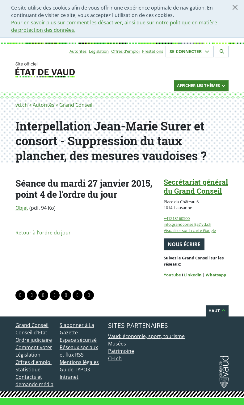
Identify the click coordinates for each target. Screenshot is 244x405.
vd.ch (21, 104)
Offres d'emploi (125, 51)
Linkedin (193, 275)
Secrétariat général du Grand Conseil (196, 186)
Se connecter (190, 51)
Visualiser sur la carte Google (190, 230)
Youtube (172, 275)
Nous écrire (184, 244)
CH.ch (115, 358)
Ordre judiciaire (33, 340)
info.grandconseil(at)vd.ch (187, 224)
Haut (217, 310)
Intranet (69, 377)
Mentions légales (79, 362)
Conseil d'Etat (31, 332)
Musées (117, 343)
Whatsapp (216, 275)
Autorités (77, 51)
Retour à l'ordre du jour (43, 232)
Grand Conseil (75, 104)
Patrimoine (121, 351)
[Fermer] (235, 7)
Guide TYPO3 (75, 369)
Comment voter (33, 347)
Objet (21, 208)
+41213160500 (177, 218)
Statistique (27, 369)
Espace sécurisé (78, 340)
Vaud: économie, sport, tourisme (146, 336)
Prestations (152, 51)
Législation (99, 51)
